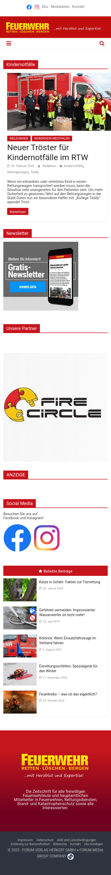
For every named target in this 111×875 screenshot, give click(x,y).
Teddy (35, 172)
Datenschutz (44, 840)
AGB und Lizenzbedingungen (76, 840)
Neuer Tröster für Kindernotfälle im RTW (47, 152)
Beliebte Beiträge (55, 571)
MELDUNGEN (19, 138)
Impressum (25, 840)
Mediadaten (60, 7)
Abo (45, 7)
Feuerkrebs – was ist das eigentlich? (68, 694)
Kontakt (78, 7)
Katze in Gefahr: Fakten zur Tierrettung (69, 582)
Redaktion (49, 166)
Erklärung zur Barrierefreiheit (30, 844)
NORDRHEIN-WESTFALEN (52, 138)
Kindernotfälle (73, 166)
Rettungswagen (17, 172)
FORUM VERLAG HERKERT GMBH (49, 850)
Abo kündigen (93, 844)
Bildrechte (60, 844)
